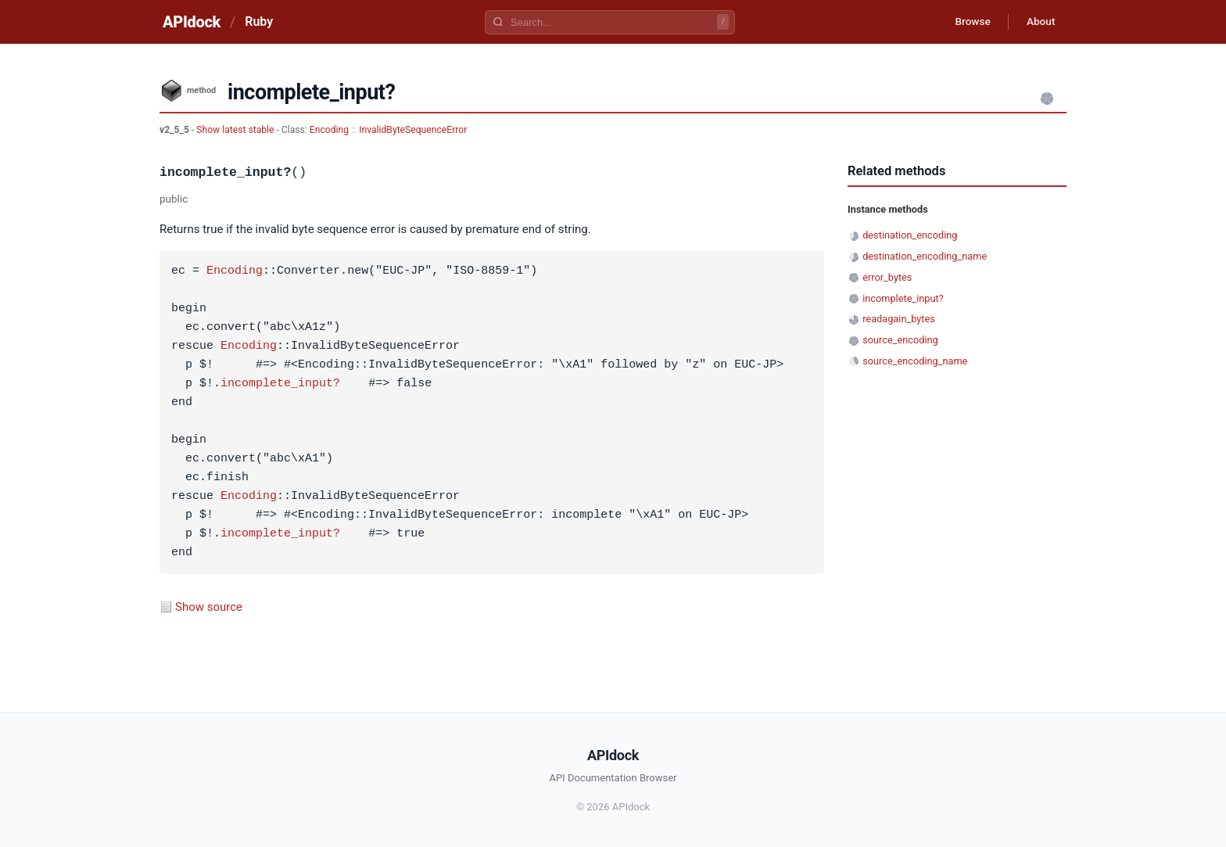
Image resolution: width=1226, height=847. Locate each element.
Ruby (259, 21)
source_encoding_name (914, 361)
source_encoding (900, 340)
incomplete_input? (280, 384)
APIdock (191, 22)
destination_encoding (909, 235)
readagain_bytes (898, 319)
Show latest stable (236, 129)
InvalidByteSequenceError (413, 129)
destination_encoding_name (924, 256)
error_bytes (887, 277)
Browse (968, 22)
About (1039, 22)
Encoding (329, 129)
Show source (208, 607)
